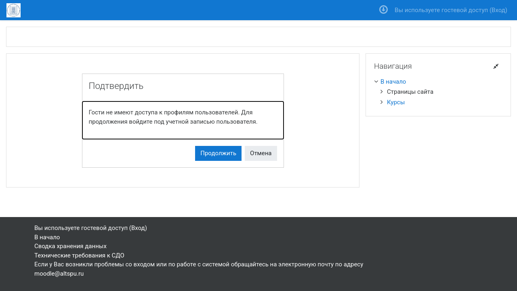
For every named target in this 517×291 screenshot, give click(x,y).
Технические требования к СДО (79, 255)
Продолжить (218, 153)
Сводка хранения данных (70, 246)
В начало (393, 81)
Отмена (260, 153)
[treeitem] (438, 81)
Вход (498, 10)
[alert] (183, 120)
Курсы (396, 102)
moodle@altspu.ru (59, 273)
